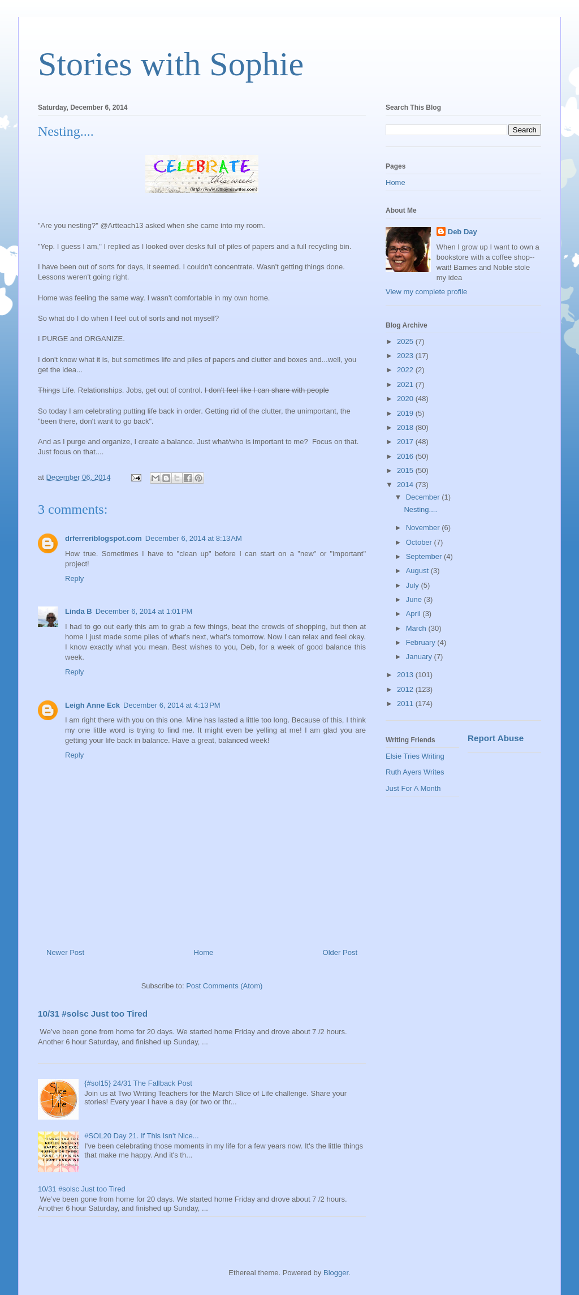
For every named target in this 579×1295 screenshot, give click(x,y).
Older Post (340, 952)
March (417, 628)
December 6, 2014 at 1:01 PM (144, 611)
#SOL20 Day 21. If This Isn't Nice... (141, 1135)
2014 (406, 484)
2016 (406, 456)
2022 (406, 369)
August (418, 570)
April (414, 613)
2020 (406, 398)
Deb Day (462, 231)
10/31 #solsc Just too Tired (93, 1013)
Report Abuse (496, 738)
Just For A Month (413, 788)
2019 (406, 413)
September (425, 556)
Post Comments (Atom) (224, 986)
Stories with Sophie (171, 64)
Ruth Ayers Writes (415, 772)
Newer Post (65, 952)
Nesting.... (420, 509)
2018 (406, 427)
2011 (406, 703)
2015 (406, 470)
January (420, 656)
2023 (406, 355)
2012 (406, 689)
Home (204, 952)
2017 (406, 441)
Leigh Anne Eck (92, 705)
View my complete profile (426, 291)
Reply (74, 578)
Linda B (78, 611)
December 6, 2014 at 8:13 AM (193, 538)
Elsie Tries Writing (415, 756)
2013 (406, 674)
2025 (406, 341)
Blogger (335, 1272)
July (413, 585)
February (422, 642)
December (424, 497)
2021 (406, 384)
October (420, 542)
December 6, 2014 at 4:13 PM (172, 705)
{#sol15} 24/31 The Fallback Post (138, 1083)
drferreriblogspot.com (103, 538)
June (415, 599)
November (424, 527)
